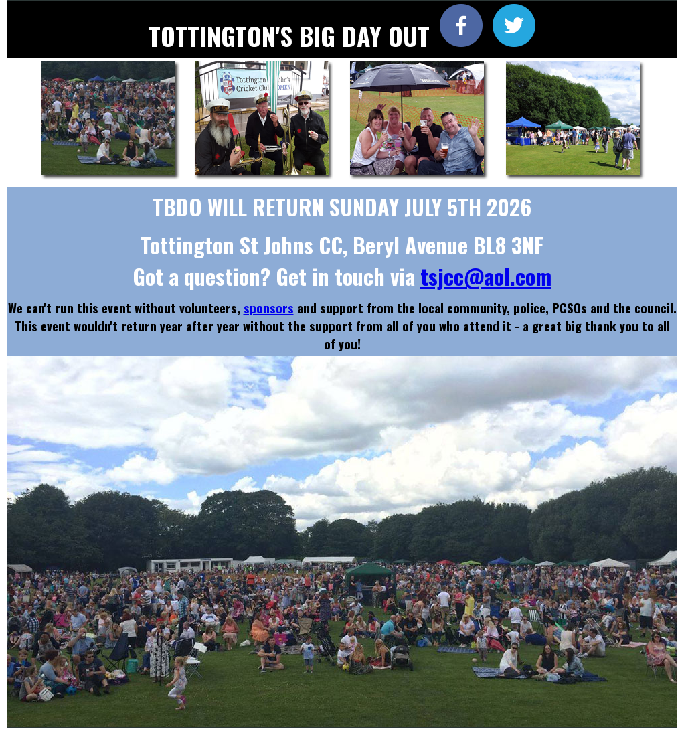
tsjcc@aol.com (485, 276)
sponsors (269, 308)
